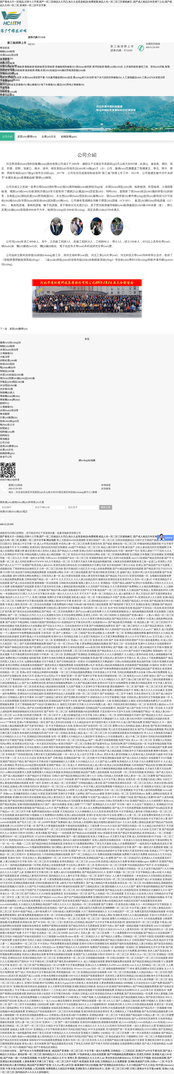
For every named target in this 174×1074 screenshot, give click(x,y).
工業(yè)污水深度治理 (153, 77)
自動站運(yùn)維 (8, 360)
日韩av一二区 (157, 1061)
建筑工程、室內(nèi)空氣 (151, 66)
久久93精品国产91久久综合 (140, 1065)
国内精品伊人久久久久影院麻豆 (32, 1072)
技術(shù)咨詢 (7, 364)
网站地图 (51, 540)
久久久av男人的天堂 (62, 1065)
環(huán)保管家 (84, 66)
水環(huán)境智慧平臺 (34, 77)
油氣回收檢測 (17, 70)
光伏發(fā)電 (6, 389)
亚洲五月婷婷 (144, 1054)
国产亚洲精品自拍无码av (112, 1065)
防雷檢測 (50, 66)
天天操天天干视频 (141, 1058)
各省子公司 (6, 457)
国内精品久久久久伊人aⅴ (91, 1058)
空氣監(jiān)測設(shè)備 (12, 382)
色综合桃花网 (159, 1058)
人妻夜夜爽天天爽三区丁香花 (37, 1061)
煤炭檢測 (30, 70)
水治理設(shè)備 (8, 385)
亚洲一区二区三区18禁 (117, 1068)
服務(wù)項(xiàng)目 (10, 342)
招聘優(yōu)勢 (7, 432)
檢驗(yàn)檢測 (7, 346)
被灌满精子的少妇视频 (86, 1065)
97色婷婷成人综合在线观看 (91, 1054)
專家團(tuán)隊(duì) (10, 396)
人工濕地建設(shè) (132, 77)
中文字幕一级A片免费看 (97, 1051)
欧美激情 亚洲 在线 (89, 1061)
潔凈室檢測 (98, 66)
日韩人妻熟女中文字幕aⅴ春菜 (145, 1068)
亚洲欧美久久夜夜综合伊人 (89, 1068)
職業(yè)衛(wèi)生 (114, 66)
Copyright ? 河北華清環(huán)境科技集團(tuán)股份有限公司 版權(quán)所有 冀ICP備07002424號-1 (50, 496)
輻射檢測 (40, 66)
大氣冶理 (5, 357)
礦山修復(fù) (34, 84)
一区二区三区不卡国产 (66, 1061)
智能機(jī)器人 (7, 392)
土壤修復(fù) (6, 353)
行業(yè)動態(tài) (8, 417)
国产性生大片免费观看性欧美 (35, 1051)
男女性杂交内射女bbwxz (118, 1058)
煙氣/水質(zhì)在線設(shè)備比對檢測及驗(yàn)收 (60, 70)
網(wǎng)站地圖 (87, 460)
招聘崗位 (5, 435)
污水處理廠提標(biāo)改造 (59, 77)
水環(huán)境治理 (9, 349)
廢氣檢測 (30, 66)
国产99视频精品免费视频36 (121, 1054)
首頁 (87, 339)
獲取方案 (105, 507)
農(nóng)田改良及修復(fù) (13, 84)
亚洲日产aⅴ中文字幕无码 (149, 1051)
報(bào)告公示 (7, 424)
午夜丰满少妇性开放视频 (19, 1068)
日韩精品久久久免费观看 (114, 1061)
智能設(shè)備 (7, 371)
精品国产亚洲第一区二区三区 (67, 1051)
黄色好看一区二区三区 (29, 1054)
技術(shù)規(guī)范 (9, 421)
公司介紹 (7, 136)
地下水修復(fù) (49, 84)
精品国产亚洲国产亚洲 (39, 1065)
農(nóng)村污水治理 (83, 77)
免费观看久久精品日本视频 (60, 1068)
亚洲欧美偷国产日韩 (138, 1061)
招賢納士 (5, 428)
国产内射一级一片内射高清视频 (20, 1058)
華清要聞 (5, 414)
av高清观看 (39, 1068)
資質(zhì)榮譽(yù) (27, 136)
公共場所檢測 (131, 66)
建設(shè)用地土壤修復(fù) (70, 84)
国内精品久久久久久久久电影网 (59, 1054)
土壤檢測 (20, 66)
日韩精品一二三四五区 (123, 1051)
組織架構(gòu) (69, 136)
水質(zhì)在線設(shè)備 (11, 374)
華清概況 (5, 439)
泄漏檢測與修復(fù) (65, 66)
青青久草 (72, 1058)
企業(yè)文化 (49, 136)
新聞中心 (5, 403)
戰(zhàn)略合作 (8, 367)
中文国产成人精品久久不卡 (52, 1058)
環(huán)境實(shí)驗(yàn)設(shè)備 (17, 378)
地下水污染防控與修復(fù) (108, 77)
